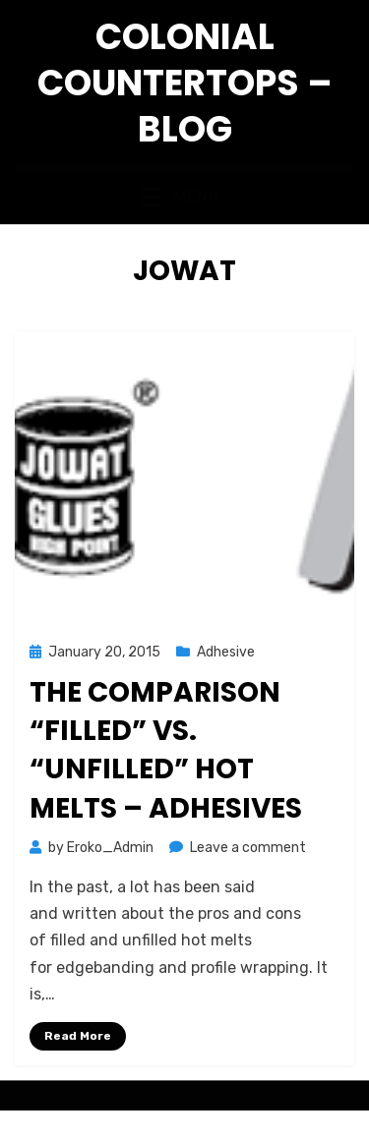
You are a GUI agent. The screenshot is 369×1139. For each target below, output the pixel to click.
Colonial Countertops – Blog (185, 83)
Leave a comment (248, 847)
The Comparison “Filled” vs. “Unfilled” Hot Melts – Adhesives (166, 750)
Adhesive (226, 652)
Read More (77, 1036)
